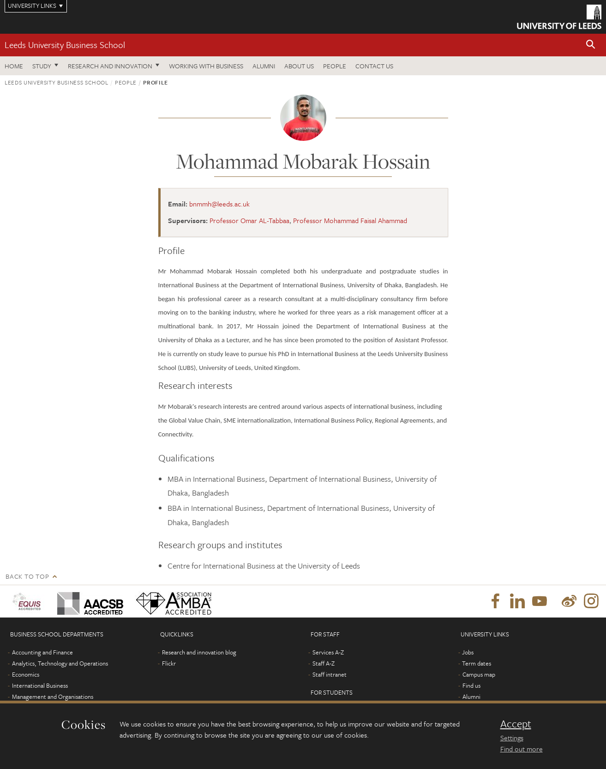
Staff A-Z (323, 663)
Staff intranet (329, 674)
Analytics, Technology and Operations (60, 663)
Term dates (476, 663)
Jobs (468, 652)
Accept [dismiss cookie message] (515, 723)
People (334, 66)
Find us (471, 685)
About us (299, 66)
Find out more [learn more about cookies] (521, 749)
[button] (590, 45)
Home (14, 66)
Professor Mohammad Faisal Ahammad (350, 220)
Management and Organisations (52, 696)
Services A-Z (328, 652)
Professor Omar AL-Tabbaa (249, 220)
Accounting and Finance (42, 652)
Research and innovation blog (199, 652)
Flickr (169, 663)
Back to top (27, 576)
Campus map (478, 674)
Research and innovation (110, 66)
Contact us (374, 66)
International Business (40, 685)
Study (41, 66)
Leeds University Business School (65, 44)
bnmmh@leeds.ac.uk (219, 204)
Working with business (206, 66)
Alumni (263, 66)
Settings (511, 738)
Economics (25, 674)
